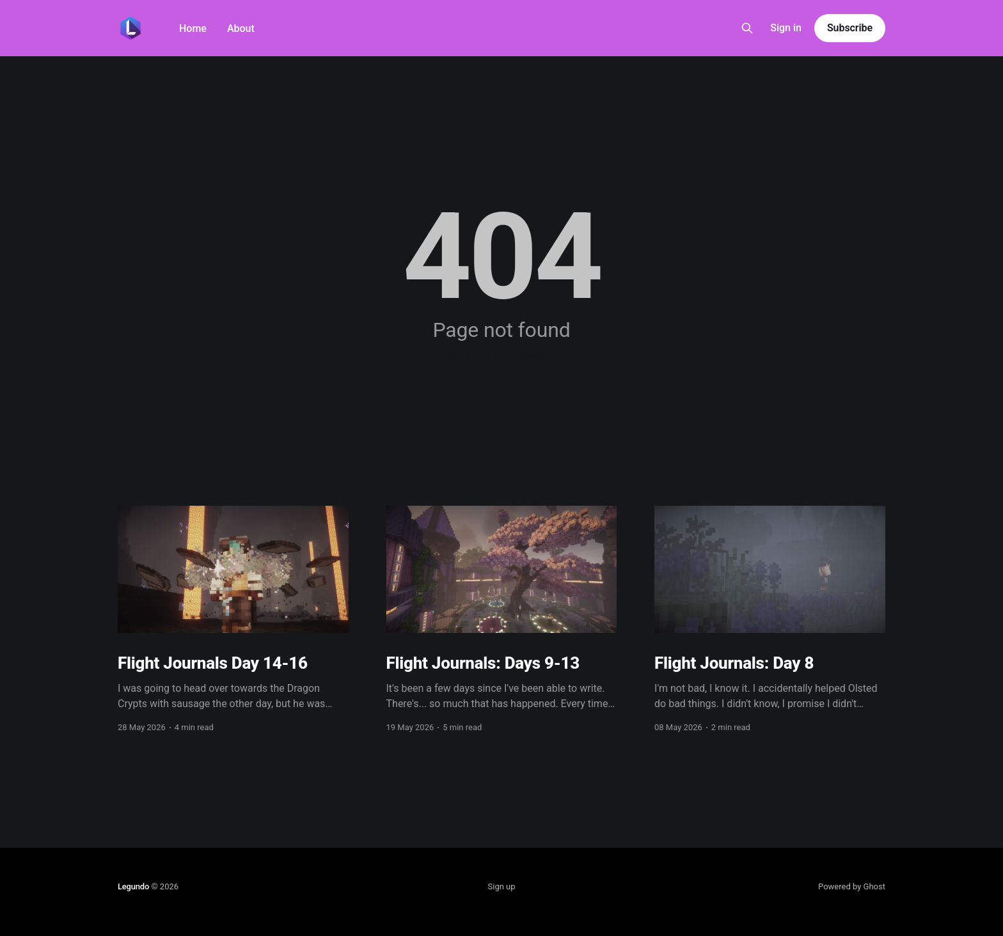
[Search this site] (747, 28)
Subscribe (850, 28)
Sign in (786, 28)
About (241, 28)
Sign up (502, 886)
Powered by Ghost (851, 886)
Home (193, 28)
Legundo (133, 886)
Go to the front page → (501, 354)
